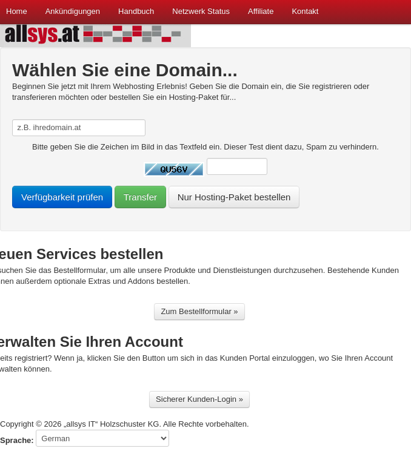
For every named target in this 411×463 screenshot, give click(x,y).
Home (16, 11)
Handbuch (136, 11)
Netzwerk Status (201, 11)
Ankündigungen (72, 11)
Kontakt (305, 11)
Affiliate (260, 11)
